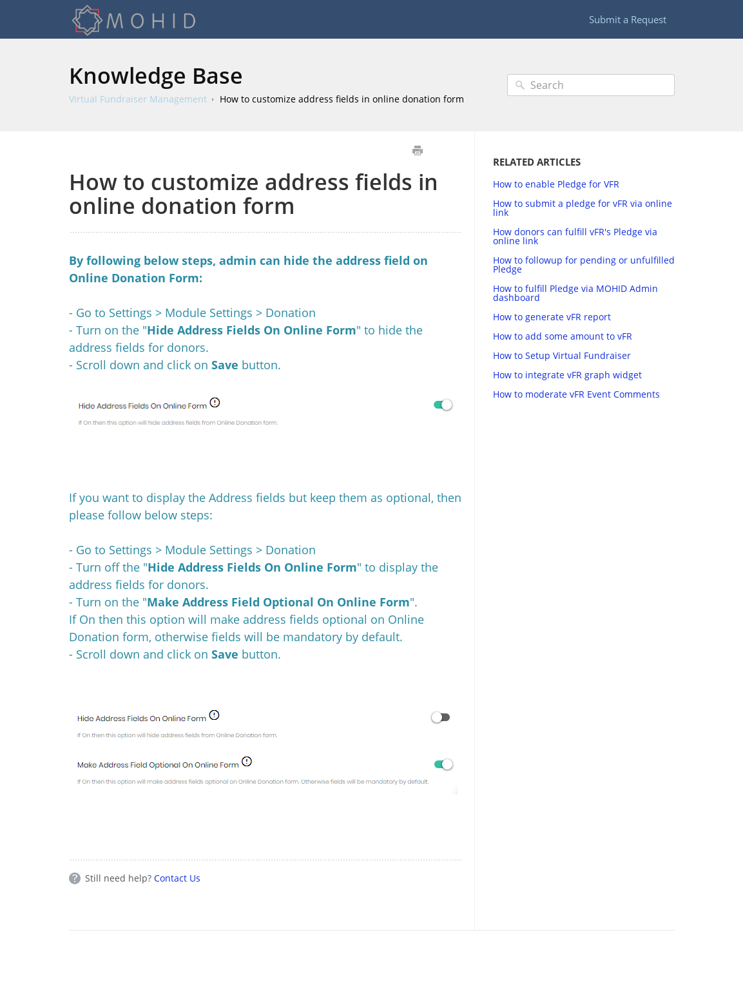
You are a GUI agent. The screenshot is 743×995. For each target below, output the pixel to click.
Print (418, 150)
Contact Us (177, 878)
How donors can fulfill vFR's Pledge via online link (575, 236)
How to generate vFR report (552, 317)
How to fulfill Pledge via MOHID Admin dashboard (575, 293)
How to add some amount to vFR (562, 336)
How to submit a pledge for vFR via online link (582, 207)
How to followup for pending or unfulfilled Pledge (584, 264)
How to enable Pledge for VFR (556, 184)
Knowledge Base (156, 75)
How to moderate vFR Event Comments (576, 394)
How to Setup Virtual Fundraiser (562, 355)
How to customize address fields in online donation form (342, 99)
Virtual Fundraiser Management (138, 99)
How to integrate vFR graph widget (567, 375)
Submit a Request (627, 19)
